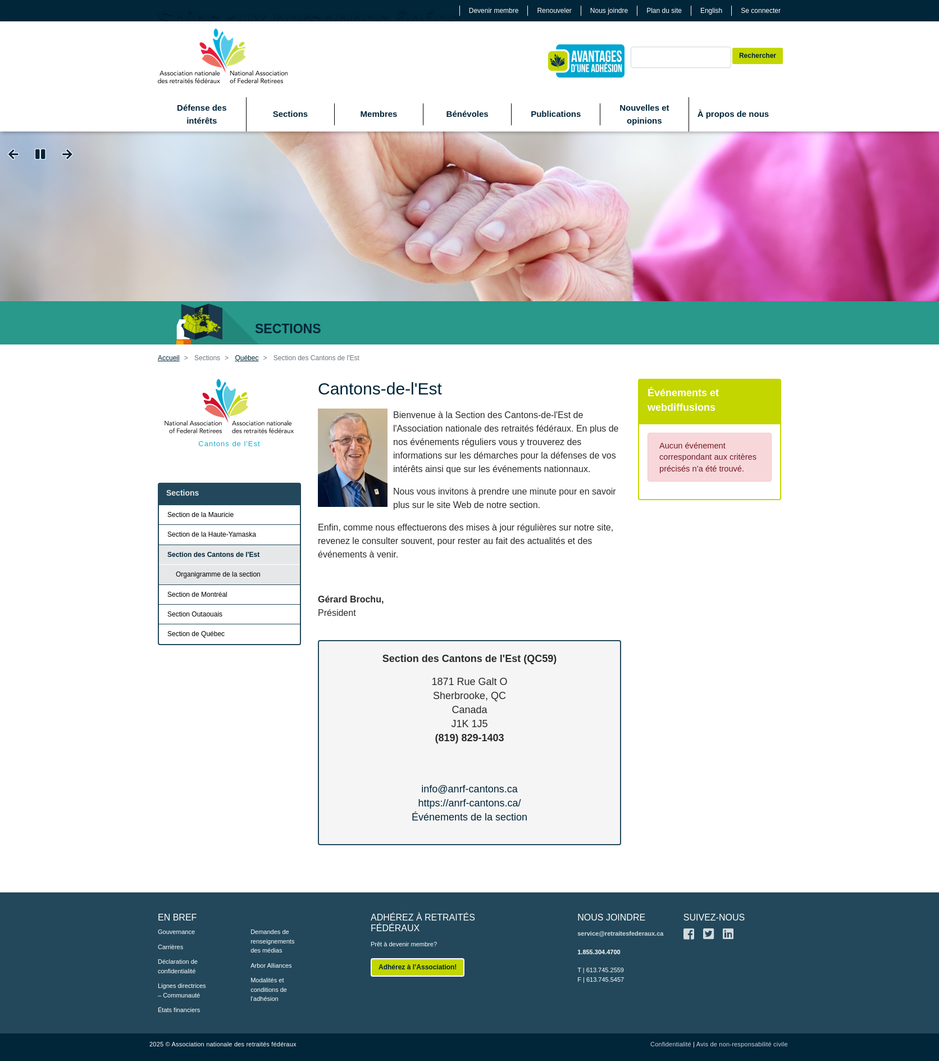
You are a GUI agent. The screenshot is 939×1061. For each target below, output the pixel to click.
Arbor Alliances (270, 965)
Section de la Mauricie (200, 515)
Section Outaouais (194, 614)
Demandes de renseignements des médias (272, 941)
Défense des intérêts (201, 114)
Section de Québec (196, 634)
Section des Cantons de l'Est (213, 555)
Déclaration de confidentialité (178, 966)
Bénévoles (467, 114)
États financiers (179, 1009)
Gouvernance (176, 931)
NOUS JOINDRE (611, 917)
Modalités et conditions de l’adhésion (268, 989)
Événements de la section (469, 817)
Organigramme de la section (218, 574)
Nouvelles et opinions (644, 114)
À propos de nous (733, 114)
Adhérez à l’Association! (418, 967)
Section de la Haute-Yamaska (211, 534)
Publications (556, 114)
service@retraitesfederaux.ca (620, 933)
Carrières (170, 947)
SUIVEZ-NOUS (714, 917)
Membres (379, 114)
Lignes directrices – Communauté (182, 990)
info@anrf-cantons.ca (469, 789)
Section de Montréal (197, 594)
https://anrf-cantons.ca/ (469, 803)
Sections (290, 114)
